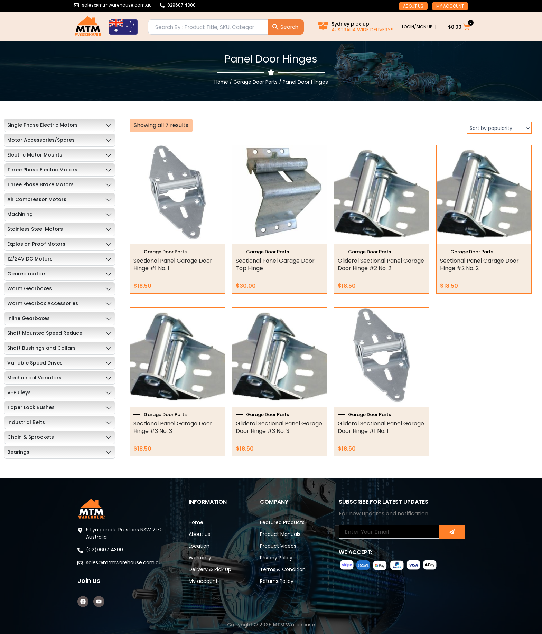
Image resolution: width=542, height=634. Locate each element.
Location (199, 545)
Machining (20, 214)
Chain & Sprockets (30, 437)
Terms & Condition (283, 569)
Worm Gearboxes (29, 288)
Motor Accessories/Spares (41, 139)
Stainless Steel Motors (35, 229)
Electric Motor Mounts (34, 154)
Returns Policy (276, 581)
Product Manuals (280, 534)
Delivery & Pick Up (210, 569)
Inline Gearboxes (28, 318)
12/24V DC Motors (30, 258)
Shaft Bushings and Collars (41, 347)
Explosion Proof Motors (36, 243)
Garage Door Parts (256, 81)
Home (219, 81)
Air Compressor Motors (36, 199)
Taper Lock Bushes (31, 407)
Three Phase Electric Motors (42, 169)
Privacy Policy (276, 557)
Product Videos (278, 545)
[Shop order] (499, 128)
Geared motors (27, 273)
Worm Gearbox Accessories (42, 303)
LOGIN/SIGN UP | (419, 27)
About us (413, 6)
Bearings (18, 451)
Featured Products (282, 522)
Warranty (200, 557)
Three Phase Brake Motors (40, 184)
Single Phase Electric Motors (42, 125)
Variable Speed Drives (35, 362)
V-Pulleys (19, 392)
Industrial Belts (26, 422)
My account (450, 6)
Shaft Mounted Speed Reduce (44, 333)
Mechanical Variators (34, 377)
